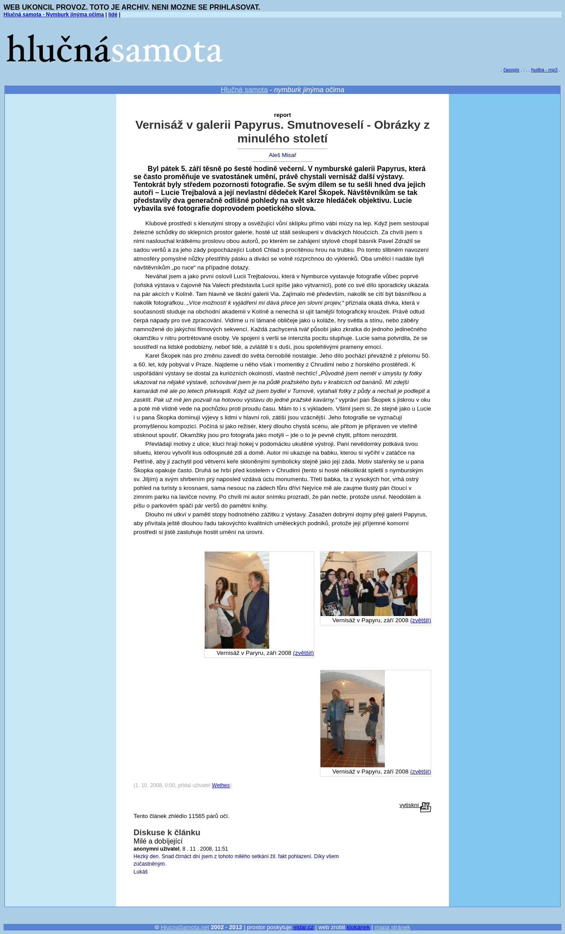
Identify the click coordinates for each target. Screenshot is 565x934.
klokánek (358, 927)
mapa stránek (393, 927)
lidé (112, 14)
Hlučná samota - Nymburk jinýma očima (54, 14)
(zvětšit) (420, 620)
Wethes (221, 785)
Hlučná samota (244, 89)
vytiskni (415, 805)
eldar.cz (304, 927)
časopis (511, 69)
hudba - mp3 (544, 69)
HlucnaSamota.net (185, 927)
